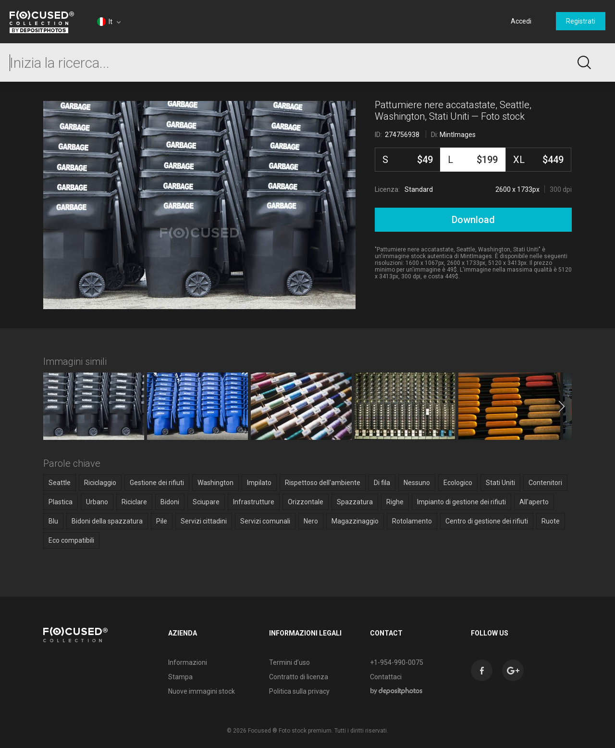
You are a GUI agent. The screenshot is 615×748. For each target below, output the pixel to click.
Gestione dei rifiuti (157, 482)
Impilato (259, 482)
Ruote (550, 521)
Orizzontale (305, 502)
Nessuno (417, 482)
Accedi (521, 21)
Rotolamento (412, 521)
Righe (395, 502)
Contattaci (386, 677)
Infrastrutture (253, 502)
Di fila (382, 482)
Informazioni (187, 662)
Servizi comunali (265, 521)
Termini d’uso (289, 662)
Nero (311, 521)
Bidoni (169, 502)
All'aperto (534, 502)
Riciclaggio (100, 482)
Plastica (61, 502)
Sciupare (206, 502)
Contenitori (545, 482)
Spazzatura (355, 502)
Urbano (97, 502)
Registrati (580, 21)
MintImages (458, 134)
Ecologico (457, 482)
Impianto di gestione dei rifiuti (461, 502)
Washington (215, 482)
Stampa (180, 677)
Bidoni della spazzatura (107, 521)
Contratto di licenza (298, 677)
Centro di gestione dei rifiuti (486, 521)
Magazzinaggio (355, 521)
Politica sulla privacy (299, 691)
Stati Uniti (500, 482)
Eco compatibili (71, 540)
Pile (161, 521)
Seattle (60, 482)
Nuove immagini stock (201, 691)
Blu (53, 521)
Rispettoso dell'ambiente (322, 482)
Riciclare (134, 502)
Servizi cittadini (204, 521)
